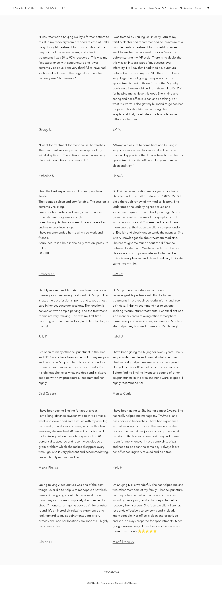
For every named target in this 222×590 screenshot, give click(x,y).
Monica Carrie (122, 393)
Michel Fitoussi (48, 467)
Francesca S (47, 273)
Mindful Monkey (123, 541)
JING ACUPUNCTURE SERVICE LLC (39, 8)
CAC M (118, 273)
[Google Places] (208, 8)
